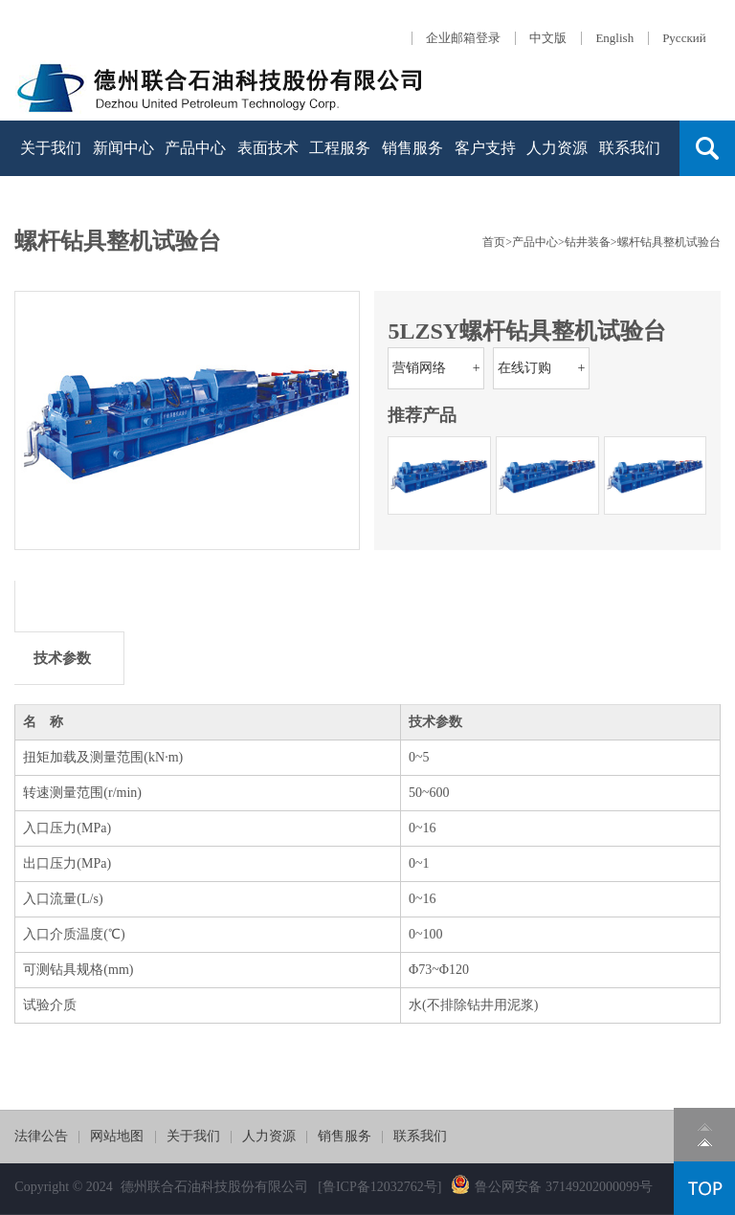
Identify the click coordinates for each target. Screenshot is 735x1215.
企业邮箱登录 (463, 38)
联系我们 (629, 148)
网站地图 (117, 1136)
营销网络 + (436, 368)
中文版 (548, 38)
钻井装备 (588, 242)
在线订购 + (542, 368)
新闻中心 (123, 148)
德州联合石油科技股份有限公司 (214, 1187)
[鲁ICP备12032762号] (379, 1187)
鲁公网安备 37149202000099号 (552, 1187)
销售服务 (412, 148)
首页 (493, 242)
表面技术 (268, 148)
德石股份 (221, 85)
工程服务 (339, 148)
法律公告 (41, 1136)
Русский (684, 38)
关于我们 (50, 148)
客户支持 (485, 148)
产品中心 (195, 148)
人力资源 (557, 148)
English (614, 38)
